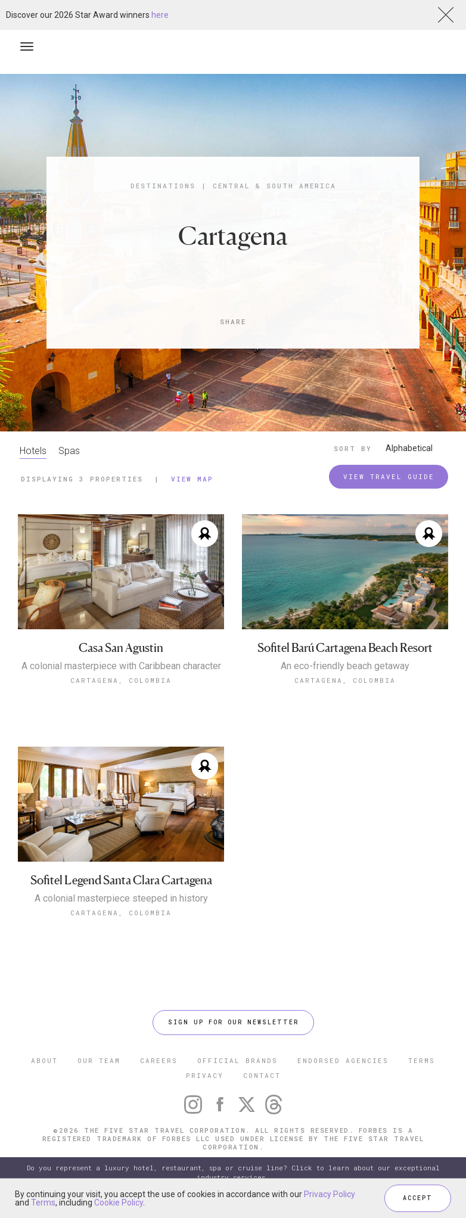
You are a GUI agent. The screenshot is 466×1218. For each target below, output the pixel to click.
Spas (69, 450)
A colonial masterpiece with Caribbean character (121, 666)
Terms (43, 1202)
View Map (192, 478)
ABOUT (44, 1060)
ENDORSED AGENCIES (343, 1060)
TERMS (421, 1060)
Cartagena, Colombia (121, 680)
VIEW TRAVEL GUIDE (388, 476)
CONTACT (262, 1075)
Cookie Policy (118, 1202)
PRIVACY (204, 1075)
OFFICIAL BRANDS (237, 1060)
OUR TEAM (98, 1060)
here (160, 15)
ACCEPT (418, 1198)
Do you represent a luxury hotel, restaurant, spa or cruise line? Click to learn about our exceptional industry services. (233, 1172)
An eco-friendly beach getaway (345, 666)
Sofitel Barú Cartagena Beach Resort (345, 648)
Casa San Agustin (121, 648)
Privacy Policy (329, 1194)
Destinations (163, 185)
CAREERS (159, 1060)
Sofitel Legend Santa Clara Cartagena (121, 880)
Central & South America (274, 185)
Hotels (33, 450)
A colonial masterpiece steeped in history (121, 898)
